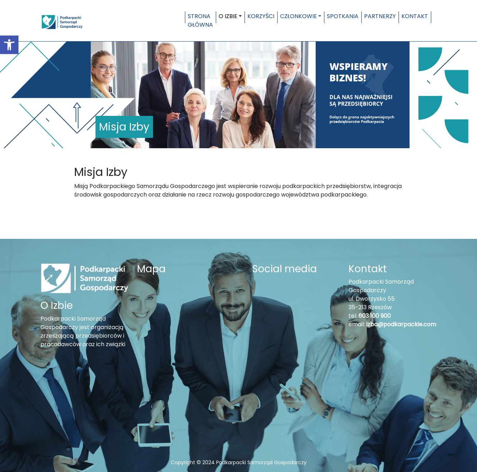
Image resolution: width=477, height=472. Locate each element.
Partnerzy (380, 16)
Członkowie (298, 16)
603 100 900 (374, 316)
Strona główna (200, 20)
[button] (9, 45)
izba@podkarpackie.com (401, 324)
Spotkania (342, 16)
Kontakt (414, 16)
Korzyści (260, 16)
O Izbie (228, 16)
